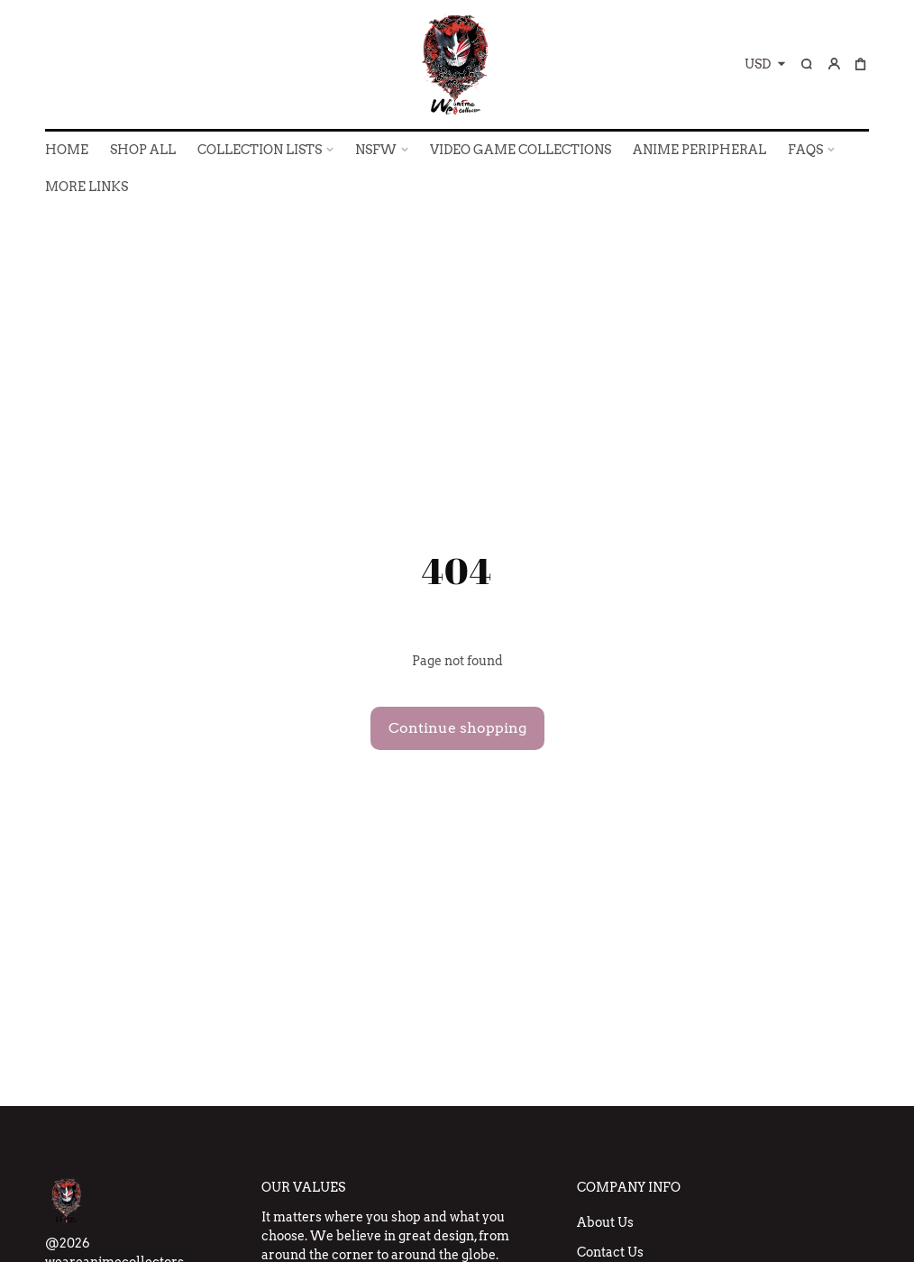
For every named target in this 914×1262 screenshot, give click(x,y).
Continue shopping (457, 727)
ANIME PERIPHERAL (699, 149)
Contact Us (610, 1252)
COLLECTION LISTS (259, 149)
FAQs (805, 149)
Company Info (629, 1187)
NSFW (376, 149)
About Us (605, 1222)
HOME (66, 149)
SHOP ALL (143, 149)
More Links (86, 186)
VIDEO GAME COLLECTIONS (520, 149)
